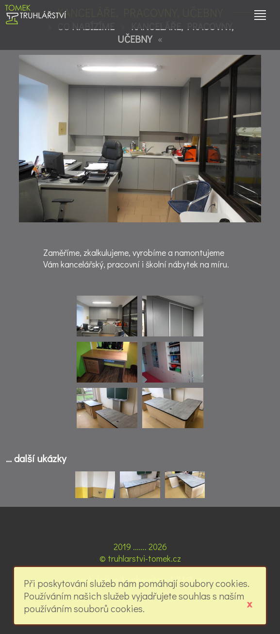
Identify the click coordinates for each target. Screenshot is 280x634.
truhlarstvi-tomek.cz (144, 558)
